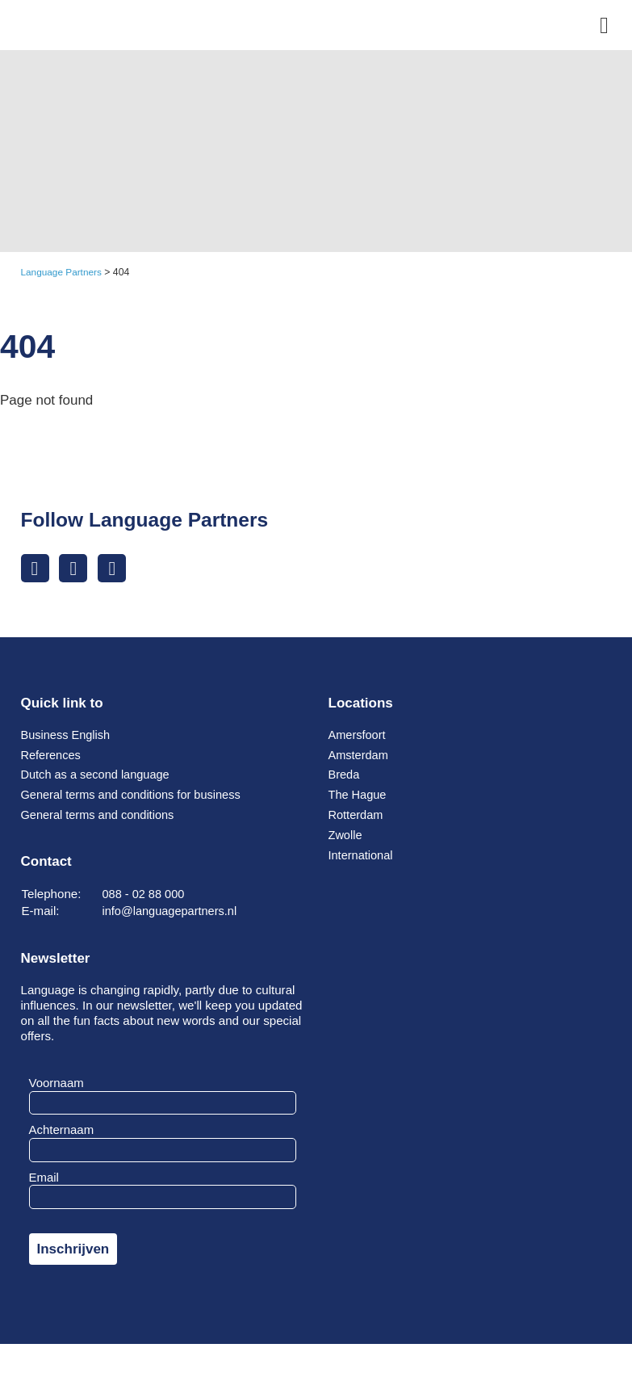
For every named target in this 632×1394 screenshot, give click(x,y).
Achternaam (61, 1131)
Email (44, 1179)
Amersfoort (358, 736)
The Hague (359, 796)
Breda (345, 776)
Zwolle (346, 836)
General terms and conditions (100, 816)
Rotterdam (357, 816)
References (52, 756)
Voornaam (56, 1084)
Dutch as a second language (98, 776)
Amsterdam (360, 756)
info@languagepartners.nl (172, 912)
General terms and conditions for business (135, 796)
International (362, 856)
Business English (67, 736)
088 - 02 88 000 (145, 895)
